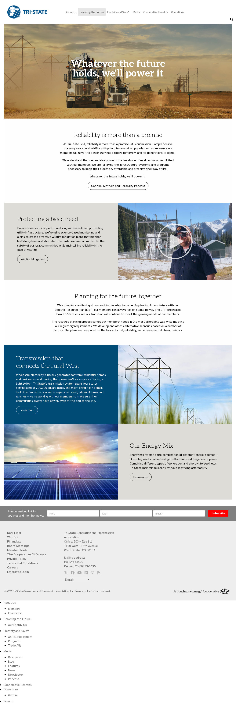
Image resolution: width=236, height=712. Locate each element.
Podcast (13, 679)
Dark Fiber (14, 533)
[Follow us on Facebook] (72, 573)
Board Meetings (18, 546)
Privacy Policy (16, 559)
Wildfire (12, 537)
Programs (14, 641)
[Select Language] (77, 579)
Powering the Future (92, 12)
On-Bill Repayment (20, 637)
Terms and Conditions (22, 563)
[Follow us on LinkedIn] (86, 573)
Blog (11, 661)
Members (14, 609)
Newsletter (15, 674)
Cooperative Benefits (155, 12)
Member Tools (17, 550)
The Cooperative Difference (26, 554)
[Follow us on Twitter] (66, 573)
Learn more (27, 410)
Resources (15, 657)
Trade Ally (14, 645)
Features (14, 666)
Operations (177, 12)
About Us (71, 12)
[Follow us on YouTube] (79, 573)
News (11, 670)
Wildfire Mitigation (33, 259)
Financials (14, 541)
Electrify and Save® (118, 12)
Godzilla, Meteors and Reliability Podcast (118, 186)
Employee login (18, 572)
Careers (12, 567)
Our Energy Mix (17, 625)
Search (8, 701)
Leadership (15, 613)
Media (136, 12)
